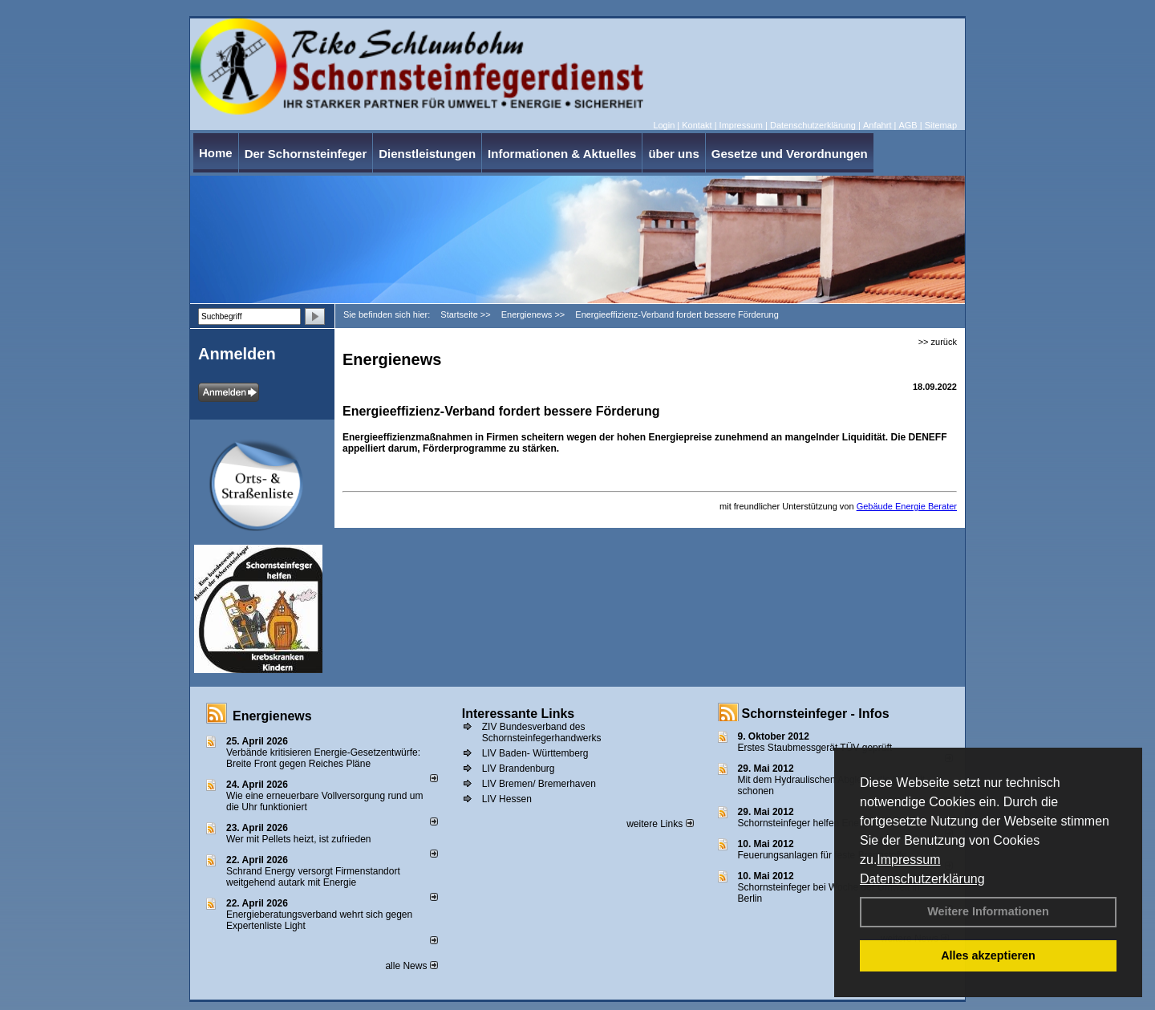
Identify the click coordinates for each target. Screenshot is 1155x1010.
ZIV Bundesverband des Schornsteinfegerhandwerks (542, 732)
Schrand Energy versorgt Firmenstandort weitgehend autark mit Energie (313, 877)
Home (216, 153)
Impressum (908, 859)
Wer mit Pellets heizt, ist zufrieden (298, 839)
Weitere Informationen (988, 911)
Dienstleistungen (427, 153)
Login (664, 125)
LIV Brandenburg (518, 768)
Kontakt (696, 125)
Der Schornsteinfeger (306, 153)
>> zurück (937, 342)
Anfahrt (877, 125)
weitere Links (659, 823)
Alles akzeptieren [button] (988, 955)
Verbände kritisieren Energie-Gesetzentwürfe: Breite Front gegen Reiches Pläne (323, 758)
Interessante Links (518, 713)
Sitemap (941, 125)
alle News (411, 965)
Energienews (272, 716)
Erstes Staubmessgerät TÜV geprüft (815, 747)
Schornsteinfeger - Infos (816, 713)
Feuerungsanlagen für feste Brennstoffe (822, 855)
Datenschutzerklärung (922, 879)
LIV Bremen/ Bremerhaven (539, 783)
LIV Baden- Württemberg (535, 753)
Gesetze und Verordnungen (789, 153)
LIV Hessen (507, 799)
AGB (907, 125)
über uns (673, 153)
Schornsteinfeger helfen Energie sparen (822, 823)
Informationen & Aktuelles (562, 153)
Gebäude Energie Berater (907, 506)
